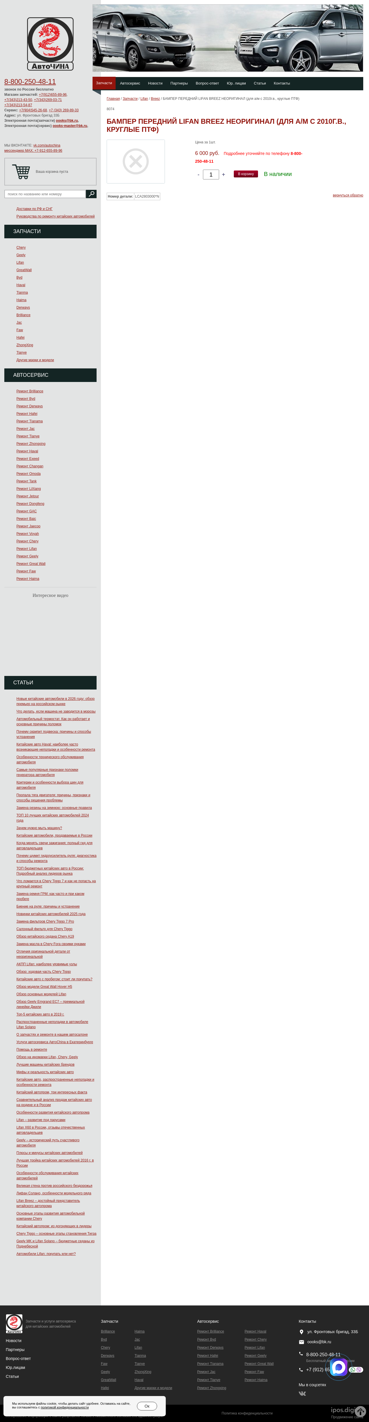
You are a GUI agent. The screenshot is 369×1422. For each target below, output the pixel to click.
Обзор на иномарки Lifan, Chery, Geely (47, 1057)
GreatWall (24, 270)
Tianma (22, 293)
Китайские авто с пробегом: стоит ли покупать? (54, 979)
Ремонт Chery (27, 541)
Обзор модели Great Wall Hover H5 (44, 987)
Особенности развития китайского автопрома (52, 1112)
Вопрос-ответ (207, 83)
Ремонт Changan (29, 466)
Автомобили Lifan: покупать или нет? (46, 1254)
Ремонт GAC (26, 511)
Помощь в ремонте (31, 1050)
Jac (19, 323)
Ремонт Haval (27, 451)
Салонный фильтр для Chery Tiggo (44, 929)
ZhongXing (24, 345)
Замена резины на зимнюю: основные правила (54, 808)
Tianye (21, 353)
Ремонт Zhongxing (31, 444)
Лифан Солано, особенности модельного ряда (53, 1193)
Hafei (20, 338)
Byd (19, 278)
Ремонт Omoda (28, 474)
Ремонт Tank (26, 481)
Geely (20, 255)
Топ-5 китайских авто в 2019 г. (40, 1014)
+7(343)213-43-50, (18, 100)
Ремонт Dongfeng (30, 504)
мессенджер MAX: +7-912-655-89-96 (33, 151)
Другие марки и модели (35, 360)
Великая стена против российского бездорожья (54, 1186)
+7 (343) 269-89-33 (64, 110)
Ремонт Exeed (27, 459)
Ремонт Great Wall (31, 564)
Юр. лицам (236, 83)
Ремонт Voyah (27, 534)
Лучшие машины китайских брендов (45, 1065)
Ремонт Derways (29, 406)
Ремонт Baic (26, 519)
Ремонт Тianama (29, 421)
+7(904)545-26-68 (33, 110)
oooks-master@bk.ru (70, 126)
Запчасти (104, 83)
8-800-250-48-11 (30, 81)
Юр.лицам (15, 1367)
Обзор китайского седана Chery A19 (45, 936)
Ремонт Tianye (27, 436)
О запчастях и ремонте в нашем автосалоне (52, 1035)
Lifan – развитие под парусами (40, 1120)
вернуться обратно (348, 195)
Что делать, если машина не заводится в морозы (55, 711)
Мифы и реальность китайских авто (45, 1072)
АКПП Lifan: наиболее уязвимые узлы (46, 964)
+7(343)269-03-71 (48, 100)
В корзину (246, 174)
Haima (21, 300)
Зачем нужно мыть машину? (39, 828)
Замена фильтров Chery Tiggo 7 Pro (45, 921)
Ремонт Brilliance (29, 391)
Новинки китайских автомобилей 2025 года (51, 914)
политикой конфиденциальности (65, 1407)
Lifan (20, 263)
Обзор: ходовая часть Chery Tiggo (43, 972)
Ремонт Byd (25, 399)
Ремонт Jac (25, 429)
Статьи (260, 83)
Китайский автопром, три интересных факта (51, 1092)
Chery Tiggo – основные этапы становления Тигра (56, 1234)
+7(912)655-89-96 (53, 95)
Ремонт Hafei (26, 414)
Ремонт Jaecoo (28, 526)
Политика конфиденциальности (247, 1413)
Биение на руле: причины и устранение (48, 906)
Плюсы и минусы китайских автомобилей (49, 1153)
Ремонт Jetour (27, 496)
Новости (155, 83)
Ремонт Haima (27, 579)
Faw (19, 330)
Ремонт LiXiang (28, 489)
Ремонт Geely (27, 556)
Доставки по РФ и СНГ (34, 209)
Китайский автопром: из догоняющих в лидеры (53, 1226)
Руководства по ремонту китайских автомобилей (55, 216)
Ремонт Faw (26, 571)
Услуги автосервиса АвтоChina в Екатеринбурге (54, 1042)
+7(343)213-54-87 (18, 105)
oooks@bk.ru (67, 121)
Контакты (282, 83)
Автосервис (130, 83)
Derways (23, 308)
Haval (20, 285)
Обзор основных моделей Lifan (41, 994)
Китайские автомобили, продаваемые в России (54, 835)
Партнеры (179, 83)
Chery (21, 248)
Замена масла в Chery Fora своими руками (51, 944)
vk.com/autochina (46, 145)
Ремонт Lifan (26, 549)
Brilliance (23, 315)
